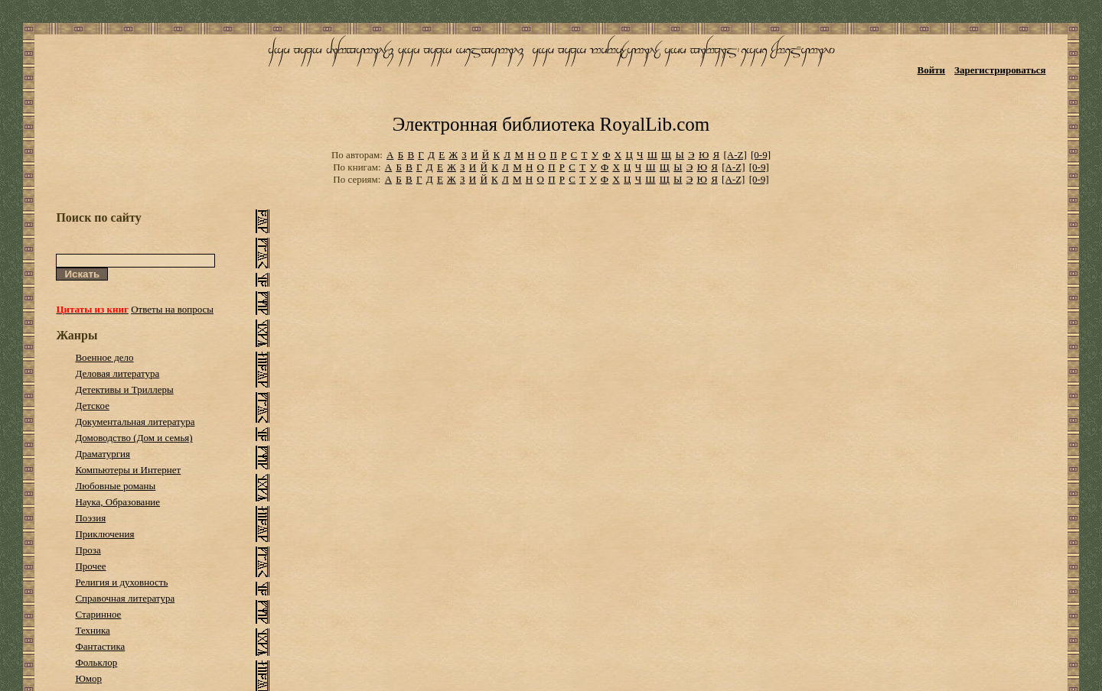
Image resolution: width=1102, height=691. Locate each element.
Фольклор (96, 662)
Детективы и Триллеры (124, 389)
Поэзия (90, 518)
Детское (92, 405)
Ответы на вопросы (172, 309)
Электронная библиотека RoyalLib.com (551, 124)
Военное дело (104, 357)
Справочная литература (124, 598)
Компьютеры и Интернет (128, 469)
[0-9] (761, 155)
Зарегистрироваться (999, 70)
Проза (87, 550)
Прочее (90, 566)
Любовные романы (115, 485)
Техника (92, 630)
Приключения (104, 534)
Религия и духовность (121, 582)
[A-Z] (734, 155)
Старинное (98, 614)
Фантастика (100, 646)
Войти (932, 70)
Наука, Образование (117, 502)
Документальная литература (134, 421)
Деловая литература (117, 373)
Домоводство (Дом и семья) (133, 437)
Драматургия (102, 453)
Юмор (88, 678)
